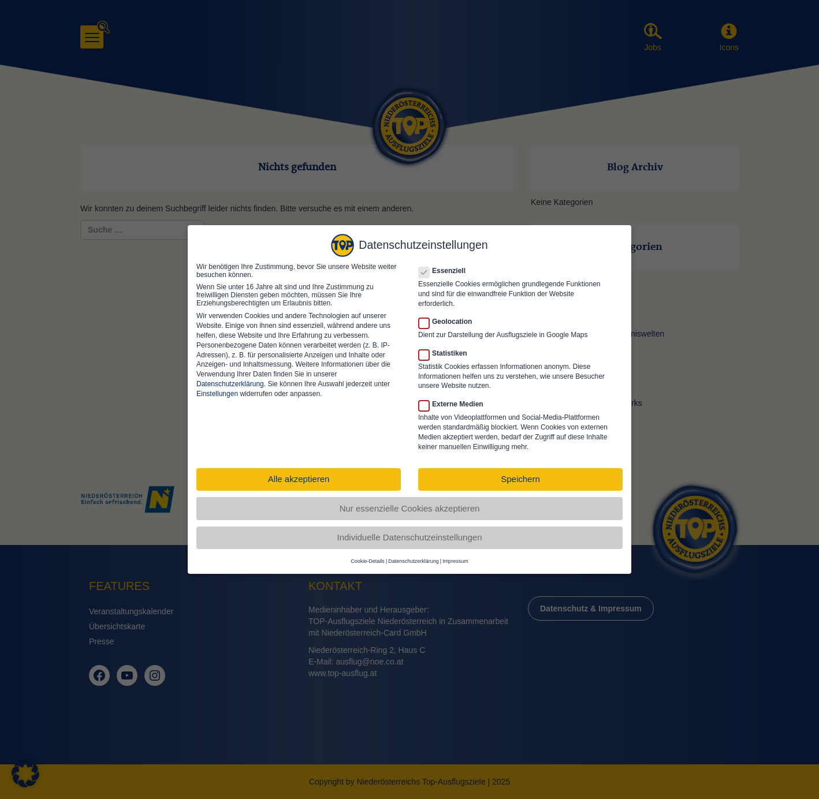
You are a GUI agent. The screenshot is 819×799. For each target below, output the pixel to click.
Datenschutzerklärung (230, 378)
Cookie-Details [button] (368, 555)
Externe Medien (454, 398)
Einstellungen (217, 388)
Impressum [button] (455, 555)
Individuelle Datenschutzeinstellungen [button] (409, 531)
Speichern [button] (520, 473)
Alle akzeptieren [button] (299, 473)
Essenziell (445, 265)
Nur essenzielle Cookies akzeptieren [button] (410, 502)
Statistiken (446, 348)
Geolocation (448, 316)
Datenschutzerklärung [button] (413, 555)
